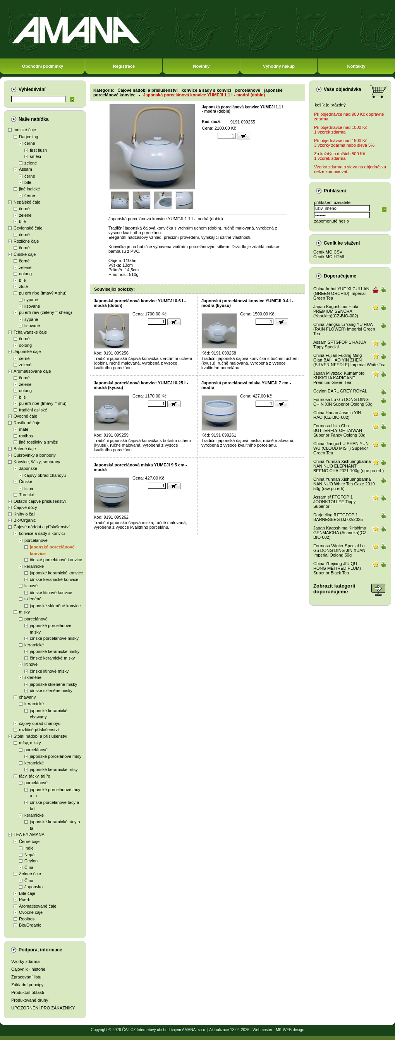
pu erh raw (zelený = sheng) (45, 312)
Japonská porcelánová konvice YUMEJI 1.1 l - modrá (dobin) (204, 95)
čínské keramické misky (52, 658)
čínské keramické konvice (54, 579)
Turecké (26, 494)
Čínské (25, 481)
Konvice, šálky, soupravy (37, 461)
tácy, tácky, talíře (34, 776)
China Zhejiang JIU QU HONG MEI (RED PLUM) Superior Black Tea (337, 568)
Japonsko (33, 886)
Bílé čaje (27, 893)
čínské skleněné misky (51, 690)
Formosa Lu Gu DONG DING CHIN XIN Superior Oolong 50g (343, 401)
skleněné (32, 598)
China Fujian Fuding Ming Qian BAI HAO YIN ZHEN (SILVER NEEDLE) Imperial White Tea (349, 360)
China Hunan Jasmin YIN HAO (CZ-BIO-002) (337, 415)
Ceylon (31, 860)
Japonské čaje (27, 351)
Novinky (201, 66)
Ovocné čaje (25, 416)
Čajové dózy (25, 507)
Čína (28, 867)
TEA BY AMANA (29, 834)
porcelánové (36, 540)
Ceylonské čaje (28, 228)
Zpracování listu (26, 977)
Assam (25, 169)
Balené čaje (25, 448)
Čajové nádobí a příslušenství (42, 526)
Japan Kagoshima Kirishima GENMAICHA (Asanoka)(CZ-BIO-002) (340, 533)
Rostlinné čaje (27, 422)
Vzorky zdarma (25, 961)
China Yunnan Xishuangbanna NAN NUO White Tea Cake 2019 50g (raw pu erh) (344, 484)
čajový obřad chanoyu (45, 475)
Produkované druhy (29, 1000)
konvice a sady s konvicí (42, 533)
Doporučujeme (340, 276)
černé (29, 143)
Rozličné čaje (26, 241)
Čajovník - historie (28, 969)
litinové (31, 585)
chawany (27, 697)
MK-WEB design (290, 1030)
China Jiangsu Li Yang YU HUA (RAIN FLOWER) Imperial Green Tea (344, 329)
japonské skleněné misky (53, 684)
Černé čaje (29, 841)
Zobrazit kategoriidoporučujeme (334, 589)
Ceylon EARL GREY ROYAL (340, 391)
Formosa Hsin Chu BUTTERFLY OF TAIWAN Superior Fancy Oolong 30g (339, 430)
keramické (34, 566)
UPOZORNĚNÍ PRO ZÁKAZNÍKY (43, 1008)
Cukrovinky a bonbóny (35, 455)
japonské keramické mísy (54, 769)
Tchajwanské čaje (30, 332)
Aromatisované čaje (32, 371)
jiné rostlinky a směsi (38, 442)
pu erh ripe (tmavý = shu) (43, 293)
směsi (35, 156)
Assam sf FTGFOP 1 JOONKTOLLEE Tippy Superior (334, 502)
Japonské (28, 468)
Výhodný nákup (279, 66)
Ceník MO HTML (329, 256)
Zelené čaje (30, 873)
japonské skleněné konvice (55, 605)
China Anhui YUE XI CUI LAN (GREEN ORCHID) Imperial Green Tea (341, 293)
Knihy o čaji (24, 514)
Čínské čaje (25, 254)
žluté (23, 286)
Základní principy (27, 984)
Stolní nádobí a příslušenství (40, 736)
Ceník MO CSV (327, 252)
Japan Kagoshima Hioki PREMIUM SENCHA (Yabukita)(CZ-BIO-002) (335, 311)
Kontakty (356, 66)
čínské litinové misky (49, 671)
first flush (38, 150)
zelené (30, 163)
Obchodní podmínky (42, 66)
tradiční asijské (33, 410)
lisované (32, 306)
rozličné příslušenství (39, 729)
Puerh (24, 899)
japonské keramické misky (54, 651)
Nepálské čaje (27, 202)
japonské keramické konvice (56, 573)
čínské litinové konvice (51, 592)
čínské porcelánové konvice (56, 559)
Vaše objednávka (342, 89)
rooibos (26, 435)
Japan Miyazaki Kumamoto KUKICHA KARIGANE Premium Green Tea (338, 378)
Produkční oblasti (27, 992)
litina (28, 488)
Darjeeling (28, 136)
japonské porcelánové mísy (55, 756)
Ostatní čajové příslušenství (40, 501)
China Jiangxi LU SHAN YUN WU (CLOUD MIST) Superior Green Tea (341, 448)
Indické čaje (25, 129)
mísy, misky (30, 742)
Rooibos (26, 919)
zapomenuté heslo (331, 221)
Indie (29, 848)
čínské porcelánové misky (54, 638)
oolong (25, 273)
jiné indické (29, 189)
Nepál (30, 854)
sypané (31, 299)
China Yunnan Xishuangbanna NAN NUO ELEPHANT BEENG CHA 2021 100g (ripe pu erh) (348, 466)
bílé (27, 182)
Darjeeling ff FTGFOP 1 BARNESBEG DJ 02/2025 (338, 517)
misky (24, 612)
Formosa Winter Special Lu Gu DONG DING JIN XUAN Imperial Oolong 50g (339, 550)
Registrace (124, 66)
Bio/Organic (25, 520)
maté (23, 429)
